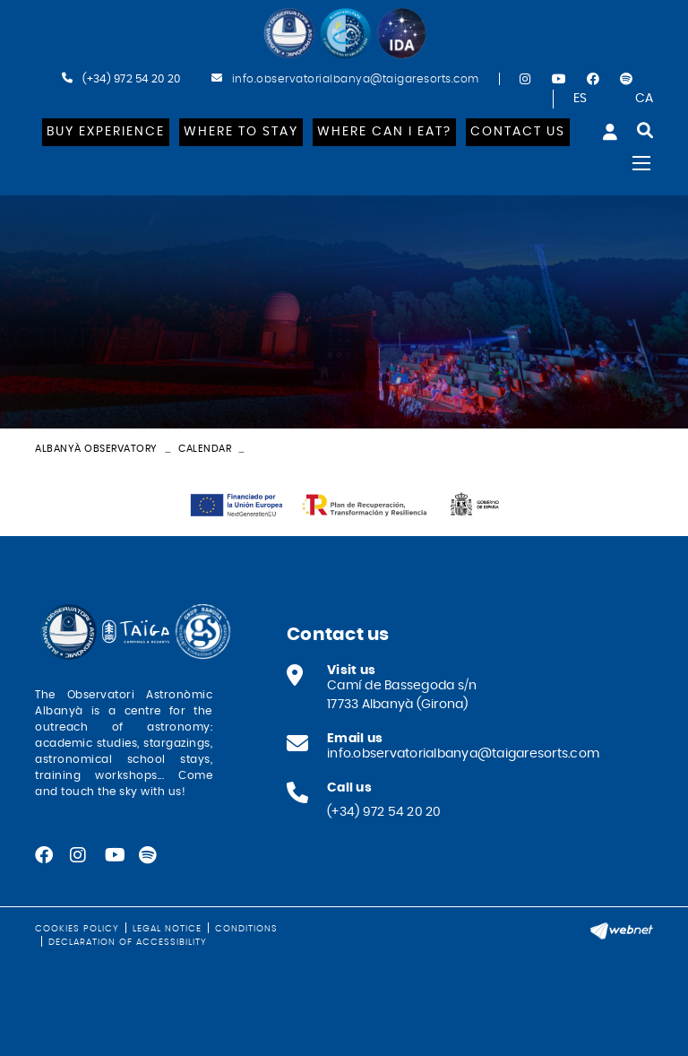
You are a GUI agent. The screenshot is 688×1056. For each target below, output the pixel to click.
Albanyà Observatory (96, 449)
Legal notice (167, 928)
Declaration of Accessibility (127, 942)
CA (644, 98)
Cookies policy (77, 928)
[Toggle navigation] (641, 163)
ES (580, 98)
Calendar (204, 449)
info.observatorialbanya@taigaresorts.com (355, 79)
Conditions (246, 928)
